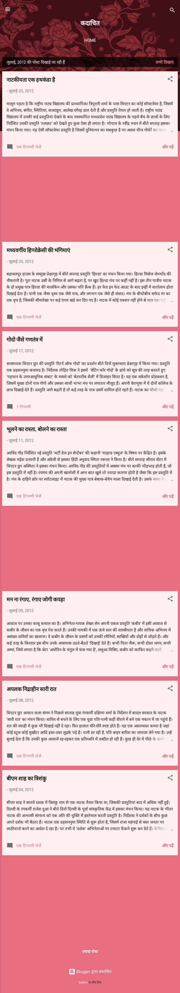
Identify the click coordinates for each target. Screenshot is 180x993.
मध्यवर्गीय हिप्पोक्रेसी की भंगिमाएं (38, 250)
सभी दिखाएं (164, 62)
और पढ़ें (167, 147)
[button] (170, 80)
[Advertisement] (90, 199)
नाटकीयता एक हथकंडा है (31, 79)
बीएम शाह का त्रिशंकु (26, 778)
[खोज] (172, 11)
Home (90, 40)
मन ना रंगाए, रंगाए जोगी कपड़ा (36, 599)
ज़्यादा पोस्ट (90, 951)
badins (83, 982)
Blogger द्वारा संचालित (90, 971)
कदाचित (90, 23)
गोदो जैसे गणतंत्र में (25, 339)
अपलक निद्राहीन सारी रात (31, 688)
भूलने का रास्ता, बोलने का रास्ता (37, 429)
